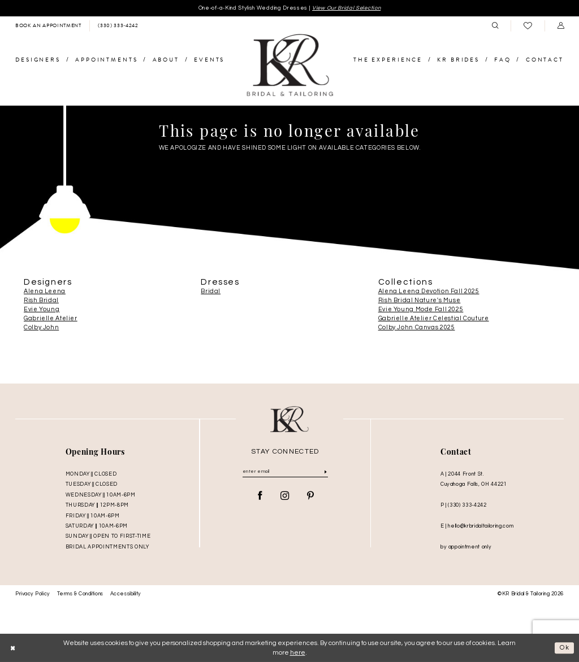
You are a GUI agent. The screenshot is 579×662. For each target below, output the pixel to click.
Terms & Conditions (80, 594)
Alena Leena (45, 291)
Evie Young (41, 310)
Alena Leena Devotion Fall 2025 (428, 291)
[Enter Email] (285, 472)
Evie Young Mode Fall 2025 (421, 310)
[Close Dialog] (13, 648)
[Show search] (495, 26)
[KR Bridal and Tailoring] (289, 66)
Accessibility (125, 594)
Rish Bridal (41, 300)
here (297, 653)
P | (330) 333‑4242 (463, 505)
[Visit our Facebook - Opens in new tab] (260, 496)
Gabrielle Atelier (50, 319)
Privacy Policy (32, 594)
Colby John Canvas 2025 (416, 328)
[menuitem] (48, 26)
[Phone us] (117, 26)
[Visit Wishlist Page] (528, 26)
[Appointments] (48, 26)
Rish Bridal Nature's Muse (419, 300)
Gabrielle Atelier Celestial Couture (433, 319)
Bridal (211, 291)
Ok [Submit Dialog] (565, 648)
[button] (560, 26)
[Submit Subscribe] (325, 472)
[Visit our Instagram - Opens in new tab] (285, 496)
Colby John (41, 328)
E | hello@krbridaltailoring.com (476, 526)
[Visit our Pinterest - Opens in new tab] (310, 496)
